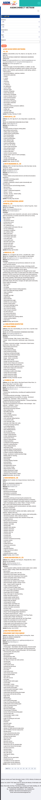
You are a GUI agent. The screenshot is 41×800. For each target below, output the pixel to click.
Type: (2, 35)
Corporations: (4, 30)
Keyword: (3, 40)
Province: (3, 20)
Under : (3, 25)
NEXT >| (8, 768)
